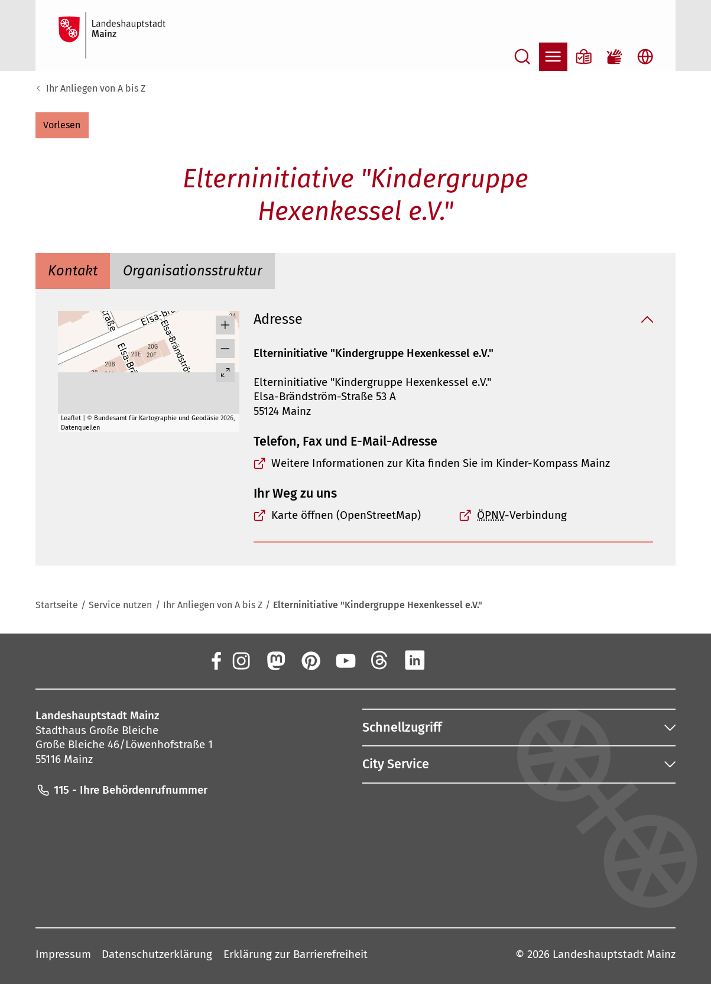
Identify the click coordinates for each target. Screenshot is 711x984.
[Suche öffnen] (522, 57)
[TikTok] (485, 660)
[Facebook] (216, 660)
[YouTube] (345, 660)
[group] (148, 371)
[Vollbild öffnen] (225, 372)
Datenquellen (80, 427)
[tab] (73, 270)
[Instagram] (240, 660)
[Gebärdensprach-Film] (614, 57)
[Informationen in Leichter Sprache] (584, 57)
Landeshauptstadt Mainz (614, 954)
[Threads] (380, 660)
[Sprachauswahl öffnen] (645, 57)
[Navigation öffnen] (553, 57)
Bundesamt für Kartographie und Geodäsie (156, 418)
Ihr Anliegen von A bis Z (95, 88)
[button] (62, 125)
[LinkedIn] (415, 660)
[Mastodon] (275, 660)
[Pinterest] (310, 660)
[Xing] (450, 660)
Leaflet (71, 418)
